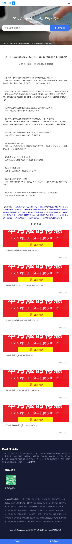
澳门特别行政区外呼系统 (33, 521)
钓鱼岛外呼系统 (48, 521)
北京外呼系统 (25, 499)
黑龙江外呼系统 (42, 503)
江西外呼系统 (42, 507)
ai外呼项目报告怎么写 (51, 218)
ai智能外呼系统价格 (35, 212)
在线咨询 (54, 541)
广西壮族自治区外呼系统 (46, 510)
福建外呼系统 (32, 507)
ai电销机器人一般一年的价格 (35, 209)
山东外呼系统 (52, 507)
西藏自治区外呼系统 (45, 514)
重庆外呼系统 (59, 521)
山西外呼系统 (56, 499)
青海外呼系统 (16, 518)
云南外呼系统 (32, 514)
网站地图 (58, 530)
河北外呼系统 (46, 499)
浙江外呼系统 (12, 507)
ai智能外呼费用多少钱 (26, 215)
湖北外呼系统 (12, 510)
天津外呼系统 (35, 499)
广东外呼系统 (32, 510)
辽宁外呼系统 (21, 503)
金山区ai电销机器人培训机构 (51, 207)
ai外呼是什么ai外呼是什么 (47, 215)
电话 (18, 541)
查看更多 (33, 462)
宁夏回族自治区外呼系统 (30, 518)
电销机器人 (13, 43)
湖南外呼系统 (22, 510)
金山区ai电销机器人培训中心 (26, 207)
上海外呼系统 (53, 503)
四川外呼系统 (12, 514)
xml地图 (51, 530)
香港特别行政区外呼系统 (16, 521)
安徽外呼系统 (22, 507)
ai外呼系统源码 (20, 218)
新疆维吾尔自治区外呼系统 (49, 518)
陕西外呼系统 (57, 514)
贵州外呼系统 (22, 514)
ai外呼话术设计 (34, 218)
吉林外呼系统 (31, 503)
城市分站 (44, 530)
